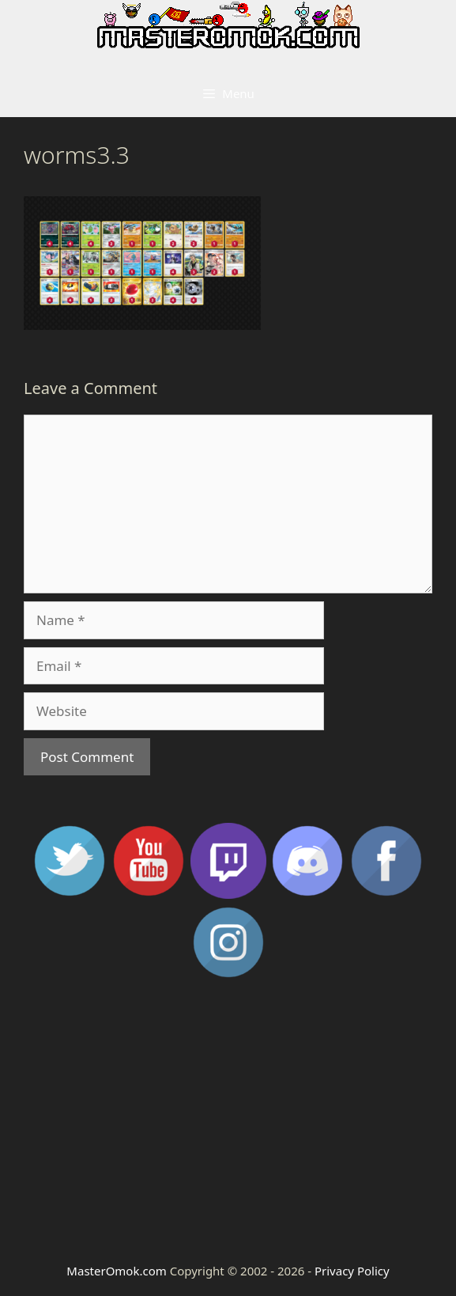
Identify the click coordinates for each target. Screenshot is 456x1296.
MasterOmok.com (116, 1271)
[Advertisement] (228, 1119)
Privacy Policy (352, 1271)
